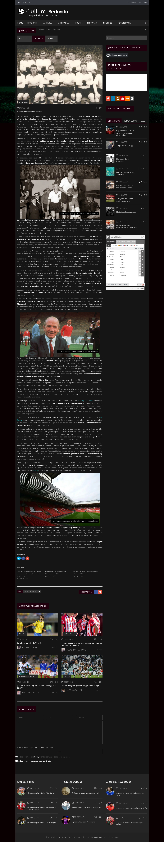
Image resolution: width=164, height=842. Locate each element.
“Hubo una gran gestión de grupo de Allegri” (81, 685)
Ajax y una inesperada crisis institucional (124, 200)
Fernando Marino (30, 591)
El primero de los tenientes (122, 160)
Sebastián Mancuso (76, 650)
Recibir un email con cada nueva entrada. (34, 761)
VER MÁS (54, 647)
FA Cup (36, 470)
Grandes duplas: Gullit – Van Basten (41, 793)
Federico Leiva (29, 647)
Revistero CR (125, 23)
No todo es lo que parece (126, 212)
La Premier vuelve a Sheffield (55, 571)
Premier (39, 39)
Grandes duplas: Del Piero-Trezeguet (41, 822)
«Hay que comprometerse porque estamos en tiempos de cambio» (82, 644)
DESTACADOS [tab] (114, 121)
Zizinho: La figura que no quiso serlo (86, 793)
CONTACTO (143, 2)
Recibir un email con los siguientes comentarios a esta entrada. (43, 757)
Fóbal (79, 23)
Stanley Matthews (85, 400)
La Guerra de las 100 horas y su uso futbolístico (126, 226)
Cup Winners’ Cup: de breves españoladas (124, 186)
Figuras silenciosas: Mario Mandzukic (86, 807)
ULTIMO (51, 39)
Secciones (33, 23)
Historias (93, 23)
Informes (108, 23)
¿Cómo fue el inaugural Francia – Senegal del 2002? (36, 686)
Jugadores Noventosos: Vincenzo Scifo (131, 808)
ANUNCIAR (134, 2)
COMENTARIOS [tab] (130, 121)
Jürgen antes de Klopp (48, 30)
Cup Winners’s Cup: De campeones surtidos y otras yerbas (125, 133)
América (48, 23)
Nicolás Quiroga (30, 692)
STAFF (127, 2)
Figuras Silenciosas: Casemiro (83, 822)
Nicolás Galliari (75, 690)
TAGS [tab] (143, 121)
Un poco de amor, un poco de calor (85, 571)
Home (20, 23)
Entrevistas (65, 23)
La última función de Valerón (29, 643)
